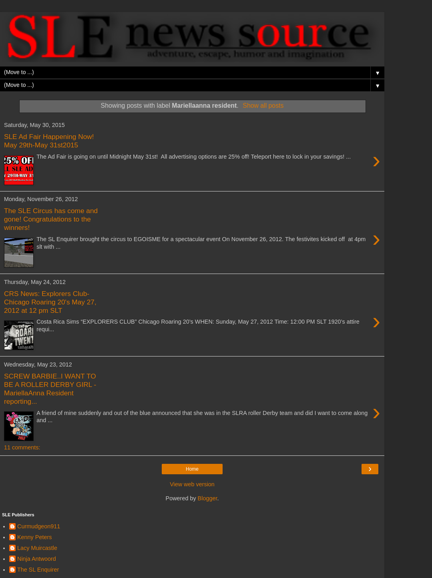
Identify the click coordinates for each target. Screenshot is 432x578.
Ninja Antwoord (36, 559)
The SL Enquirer (38, 569)
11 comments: (22, 447)
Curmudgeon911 (38, 526)
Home (192, 469)
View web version (192, 484)
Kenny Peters (34, 537)
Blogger (207, 498)
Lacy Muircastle (37, 548)
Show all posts (263, 105)
